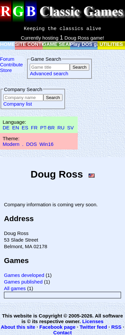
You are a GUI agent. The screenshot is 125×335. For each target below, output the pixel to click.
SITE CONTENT (33, 44)
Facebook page (57, 327)
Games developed (24, 275)
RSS (116, 327)
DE (6, 127)
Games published (23, 282)
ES (25, 127)
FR (34, 127)
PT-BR (47, 127)
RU (61, 127)
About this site (18, 327)
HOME (7, 44)
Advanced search (49, 73)
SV (70, 127)
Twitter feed (93, 327)
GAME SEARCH (61, 44)
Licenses (93, 321)
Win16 (46, 144)
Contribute (11, 64)
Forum (7, 59)
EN (15, 127)
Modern (11, 144)
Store (6, 70)
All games (15, 288)
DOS (31, 144)
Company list (17, 104)
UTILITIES (111, 44)
